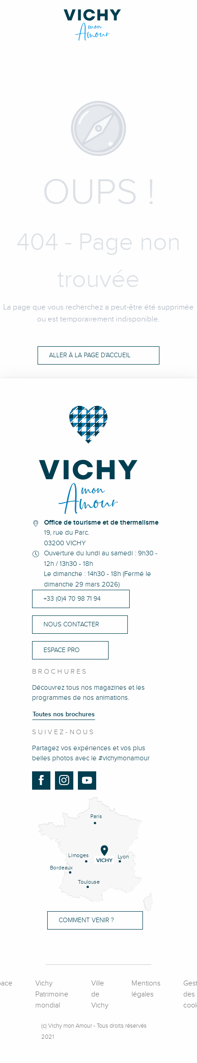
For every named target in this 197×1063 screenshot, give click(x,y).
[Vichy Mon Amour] (98, 25)
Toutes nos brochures (64, 714)
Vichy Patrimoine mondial (51, 994)
